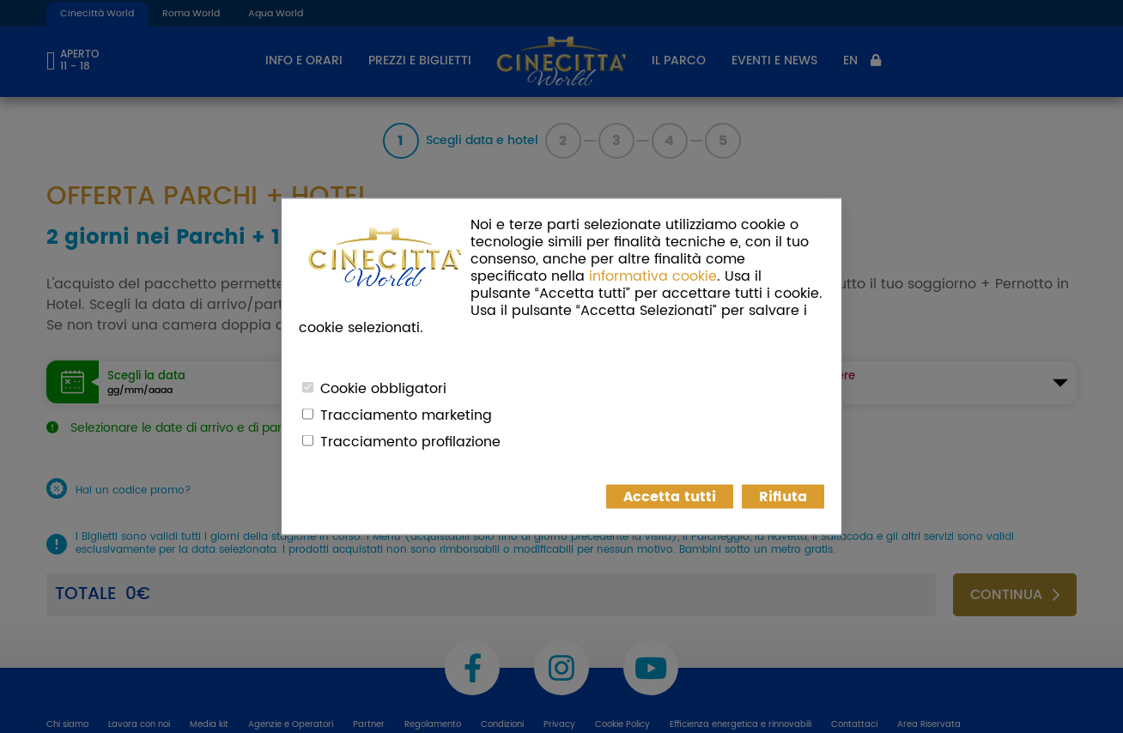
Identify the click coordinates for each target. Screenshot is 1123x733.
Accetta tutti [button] (669, 497)
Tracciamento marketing (406, 415)
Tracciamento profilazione (410, 442)
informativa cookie (653, 276)
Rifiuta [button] (783, 497)
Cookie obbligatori (383, 389)
